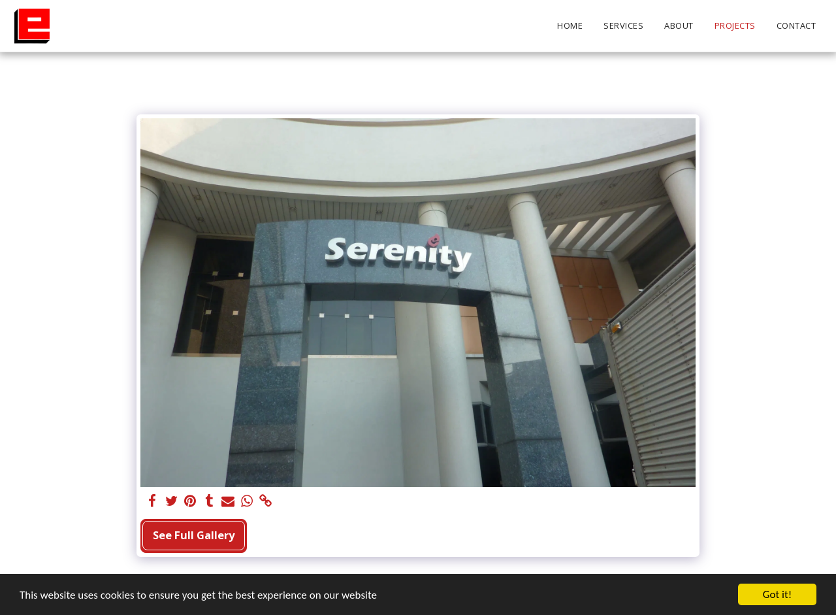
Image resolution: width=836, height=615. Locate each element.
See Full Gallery (193, 534)
